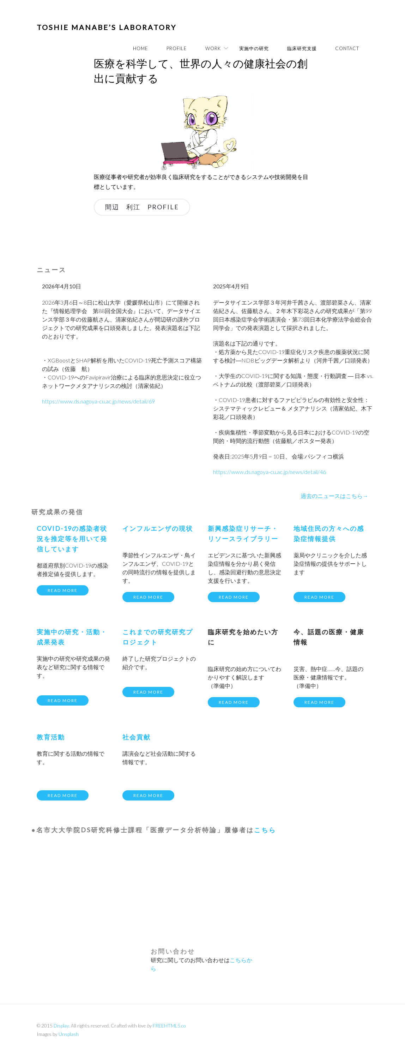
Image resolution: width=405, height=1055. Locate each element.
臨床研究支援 (302, 48)
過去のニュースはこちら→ (334, 495)
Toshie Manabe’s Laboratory (106, 27)
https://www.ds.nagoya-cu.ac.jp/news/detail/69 (98, 401)
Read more (63, 590)
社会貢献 (136, 737)
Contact (347, 48)
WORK (213, 48)
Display (61, 1026)
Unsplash (69, 1034)
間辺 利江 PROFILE (142, 207)
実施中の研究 (254, 48)
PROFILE (177, 48)
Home (140, 48)
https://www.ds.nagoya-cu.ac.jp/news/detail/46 (269, 471)
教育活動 (51, 737)
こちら (265, 830)
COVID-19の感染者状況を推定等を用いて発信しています (72, 538)
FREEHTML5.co (169, 1026)
